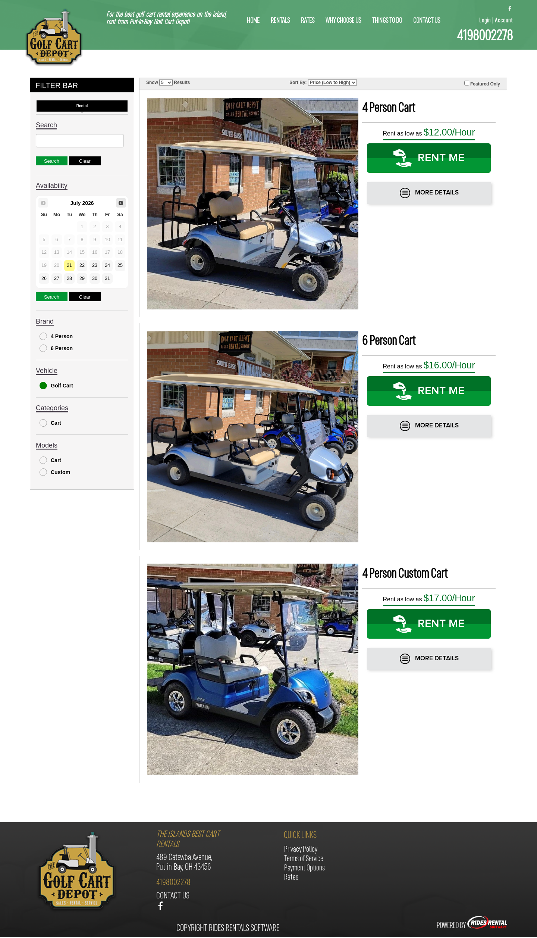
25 (120, 265)
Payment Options (304, 868)
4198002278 (485, 36)
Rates (307, 21)
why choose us (343, 21)
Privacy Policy (300, 849)
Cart (50, 423)
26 (44, 278)
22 (82, 265)
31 (107, 278)
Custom (55, 472)
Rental (82, 106)
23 (94, 265)
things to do (387, 21)
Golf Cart (56, 385)
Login (485, 21)
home (253, 21)
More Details (429, 193)
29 (82, 278)
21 (69, 265)
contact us (426, 21)
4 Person (56, 336)
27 (56, 278)
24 (107, 265)
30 (94, 278)
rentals (280, 21)
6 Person (56, 348)
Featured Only (482, 84)
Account (504, 21)
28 (69, 278)
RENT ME (428, 158)
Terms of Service (303, 859)
